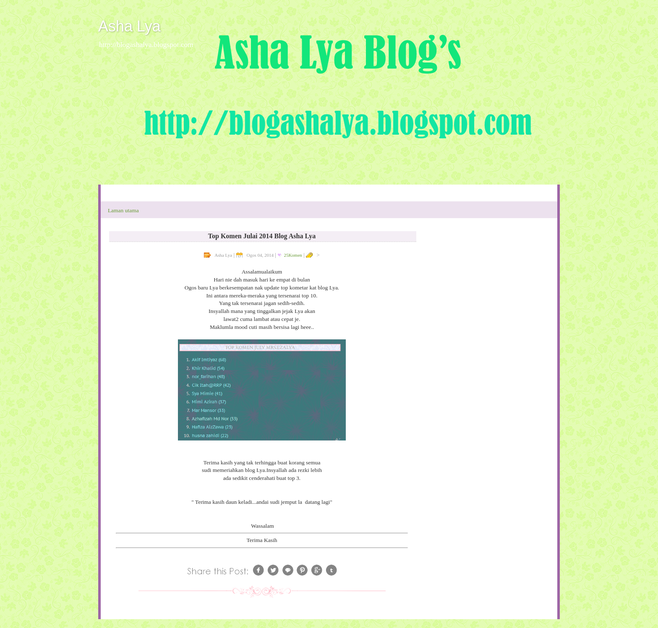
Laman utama (123, 210)
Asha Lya (129, 26)
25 (293, 255)
